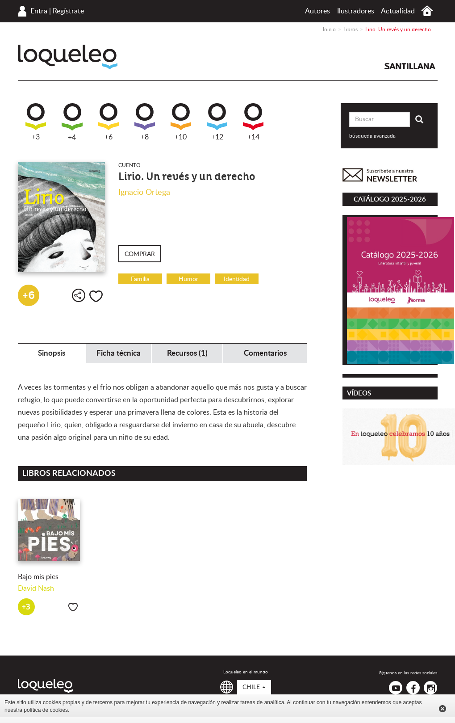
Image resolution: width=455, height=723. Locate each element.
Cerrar (442, 708)
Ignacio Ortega (144, 193)
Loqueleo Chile (67, 57)
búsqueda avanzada (372, 136)
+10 (181, 122)
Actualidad (398, 11)
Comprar (140, 254)
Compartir (78, 295)
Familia (140, 279)
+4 (72, 122)
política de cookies (46, 710)
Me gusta (96, 296)
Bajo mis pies (38, 576)
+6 (108, 122)
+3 (35, 122)
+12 (217, 122)
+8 (144, 122)
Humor (188, 279)
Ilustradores (355, 11)
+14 (253, 122)
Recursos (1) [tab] (187, 353)
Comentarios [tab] (265, 353)
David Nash (36, 588)
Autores (317, 11)
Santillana (409, 66)
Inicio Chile (427, 11)
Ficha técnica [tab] (118, 353)
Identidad (237, 279)
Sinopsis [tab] (51, 353)
